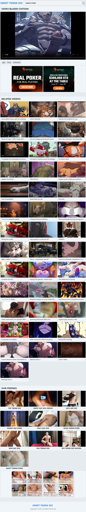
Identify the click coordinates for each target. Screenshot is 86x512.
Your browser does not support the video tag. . (43, 36)
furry (9, 62)
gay (3, 62)
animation (16, 62)
